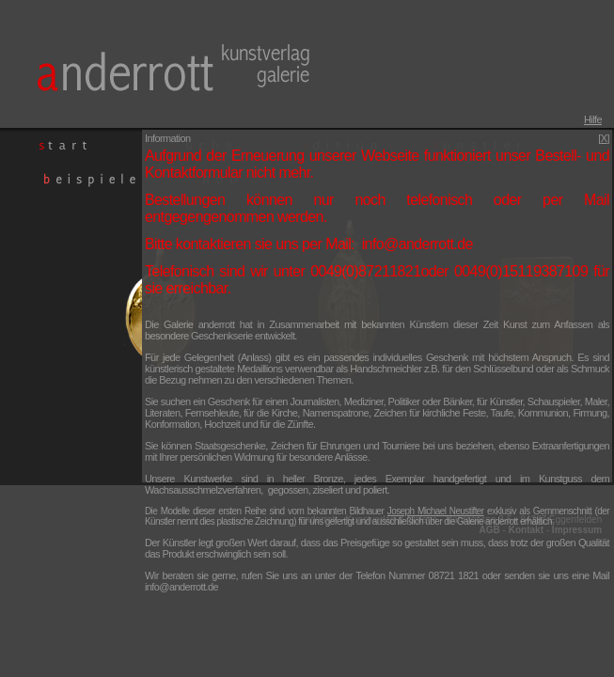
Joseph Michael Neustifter (435, 511)
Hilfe (593, 119)
